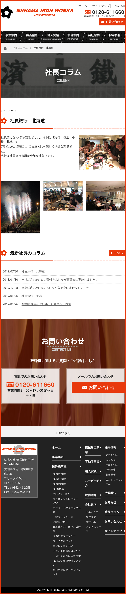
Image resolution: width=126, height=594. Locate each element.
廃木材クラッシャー (64, 536)
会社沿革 (91, 522)
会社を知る (112, 454)
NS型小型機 (59, 474)
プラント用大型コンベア (67, 550)
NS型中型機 (59, 478)
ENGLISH (119, 6)
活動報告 (110, 493)
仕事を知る (112, 464)
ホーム (82, 6)
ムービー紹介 (92, 483)
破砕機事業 (59, 466)
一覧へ (118, 253)
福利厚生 (111, 469)
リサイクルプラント (64, 541)
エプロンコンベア (63, 545)
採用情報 (110, 447)
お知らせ (110, 502)
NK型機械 (58, 488)
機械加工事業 (92, 449)
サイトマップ (101, 6)
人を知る (111, 459)
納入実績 (90, 471)
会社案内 (90, 504)
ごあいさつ (92, 512)
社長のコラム (20, 47)
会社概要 (91, 516)
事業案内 (58, 457)
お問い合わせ (114, 22)
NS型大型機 (59, 484)
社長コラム (112, 512)
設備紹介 (90, 495)
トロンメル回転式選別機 (67, 555)
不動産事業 (92, 462)
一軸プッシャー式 (63, 517)
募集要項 (111, 474)
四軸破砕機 (59, 522)
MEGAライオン (61, 494)
